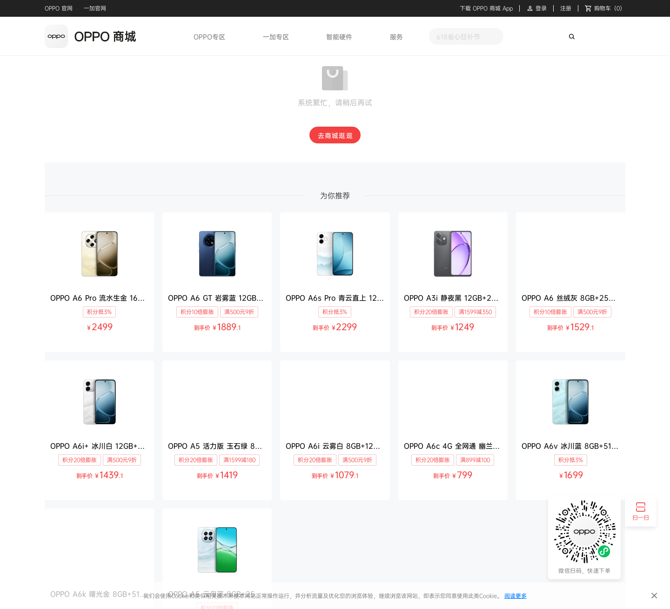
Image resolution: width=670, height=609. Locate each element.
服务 (396, 36)
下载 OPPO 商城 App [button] (486, 8)
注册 (565, 8)
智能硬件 (339, 36)
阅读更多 (515, 596)
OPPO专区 (209, 36)
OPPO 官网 (59, 8)
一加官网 (95, 8)
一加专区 (276, 36)
